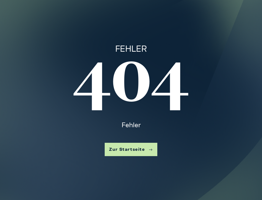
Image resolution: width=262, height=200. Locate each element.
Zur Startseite (131, 149)
